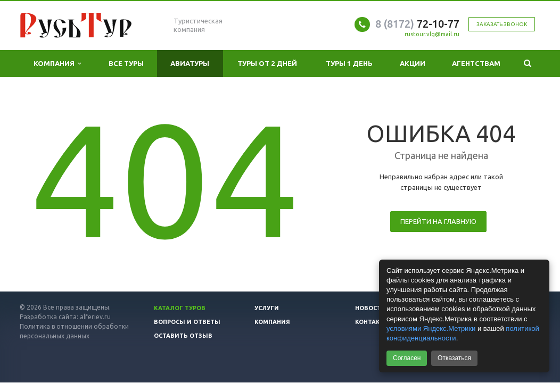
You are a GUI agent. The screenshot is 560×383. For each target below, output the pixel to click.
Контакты (372, 322)
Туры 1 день (349, 63)
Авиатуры (189, 63)
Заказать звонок (501, 24)
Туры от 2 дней (267, 63)
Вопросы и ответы (187, 322)
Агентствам (476, 63)
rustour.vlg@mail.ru (432, 34)
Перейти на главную (438, 221)
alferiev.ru (95, 316)
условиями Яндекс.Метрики (430, 328)
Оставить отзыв (183, 335)
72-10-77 (417, 24)
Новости (370, 308)
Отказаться (454, 358)
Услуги (266, 308)
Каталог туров (179, 308)
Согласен (407, 358)
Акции (412, 63)
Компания (57, 64)
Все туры (126, 63)
